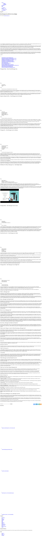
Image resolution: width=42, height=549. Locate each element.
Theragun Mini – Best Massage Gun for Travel (7, 60)
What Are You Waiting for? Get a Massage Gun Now (8, 67)
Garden (4, 3)
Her (2, 6)
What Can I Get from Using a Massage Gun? (7, 66)
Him (2, 521)
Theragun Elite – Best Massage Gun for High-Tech (8, 61)
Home (2, 2)
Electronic (3, 5)
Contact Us (3, 534)
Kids (4, 7)
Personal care (5, 9)
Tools (2, 527)
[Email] (39, 404)
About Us (3, 533)
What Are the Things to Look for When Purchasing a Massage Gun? (10, 65)
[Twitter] (35, 404)
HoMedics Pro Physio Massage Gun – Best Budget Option (9, 59)
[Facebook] (34, 404)
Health (5, 15)
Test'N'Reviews (3, 1)
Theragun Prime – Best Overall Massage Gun (7, 57)
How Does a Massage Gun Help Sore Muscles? (8, 64)
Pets (2, 525)
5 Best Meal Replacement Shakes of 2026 (7, 449)
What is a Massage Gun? (5, 62)
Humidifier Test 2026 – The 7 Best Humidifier (7, 514)
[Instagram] (38, 404)
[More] (41, 404)
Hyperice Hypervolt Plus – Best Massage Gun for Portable (9, 58)
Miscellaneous (3, 10)
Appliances (4, 4)
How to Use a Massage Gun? (5, 63)
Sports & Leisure (4, 526)
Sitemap (3, 535)
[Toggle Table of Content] (0, 56)
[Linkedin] (36, 404)
